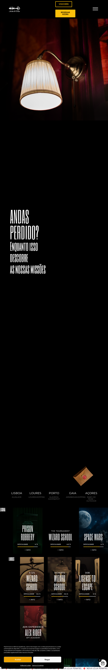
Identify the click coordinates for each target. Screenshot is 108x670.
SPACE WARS (93, 537)
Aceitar (18, 659)
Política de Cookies (25, 665)
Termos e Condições (38, 665)
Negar (47, 659)
